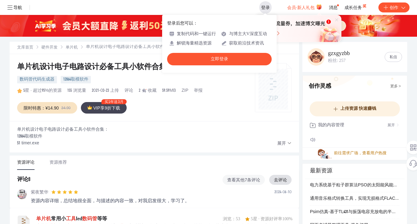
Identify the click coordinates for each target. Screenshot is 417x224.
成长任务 (355, 6)
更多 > (395, 86)
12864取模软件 (75, 79)
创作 (394, 7)
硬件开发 (49, 48)
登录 (265, 7)
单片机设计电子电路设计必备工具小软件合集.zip (99, 67)
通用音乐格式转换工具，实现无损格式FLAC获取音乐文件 (355, 199)
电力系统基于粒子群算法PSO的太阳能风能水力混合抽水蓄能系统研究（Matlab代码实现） (355, 185)
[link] (25, 47)
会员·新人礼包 (304, 7)
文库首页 (25, 48)
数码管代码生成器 (37, 79)
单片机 (72, 48)
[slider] (65, 192)
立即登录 (219, 59)
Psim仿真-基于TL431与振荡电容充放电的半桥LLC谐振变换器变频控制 (355, 212)
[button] (284, 144)
